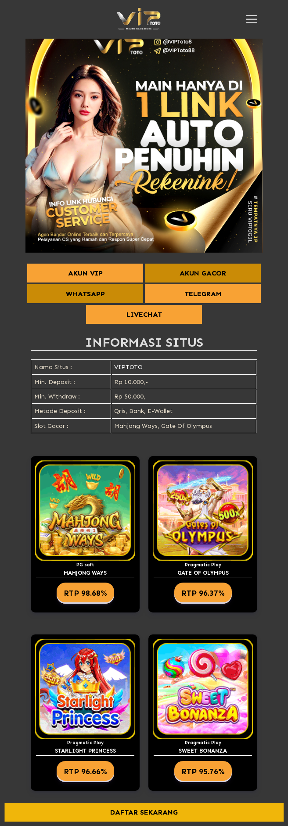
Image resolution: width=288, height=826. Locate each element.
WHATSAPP (85, 294)
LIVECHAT (144, 314)
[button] (251, 19)
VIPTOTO (128, 367)
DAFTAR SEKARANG (143, 812)
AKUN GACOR (203, 273)
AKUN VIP (85, 273)
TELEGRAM (203, 294)
